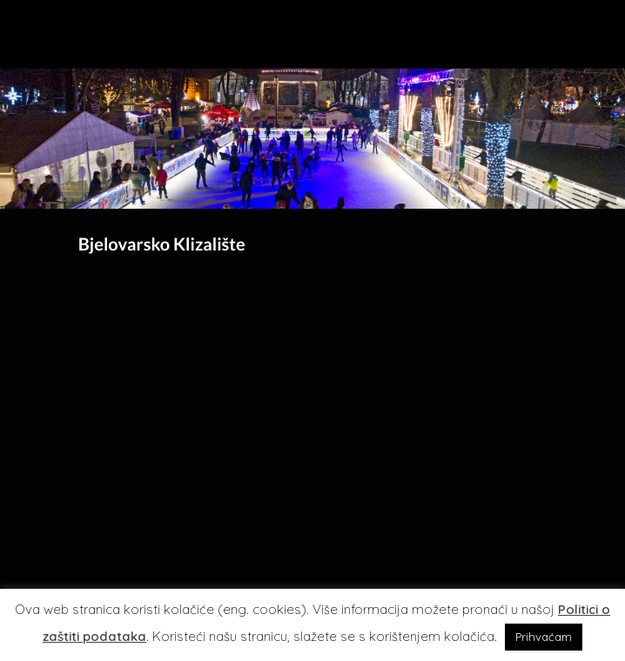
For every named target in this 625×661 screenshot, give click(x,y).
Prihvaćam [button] (543, 637)
